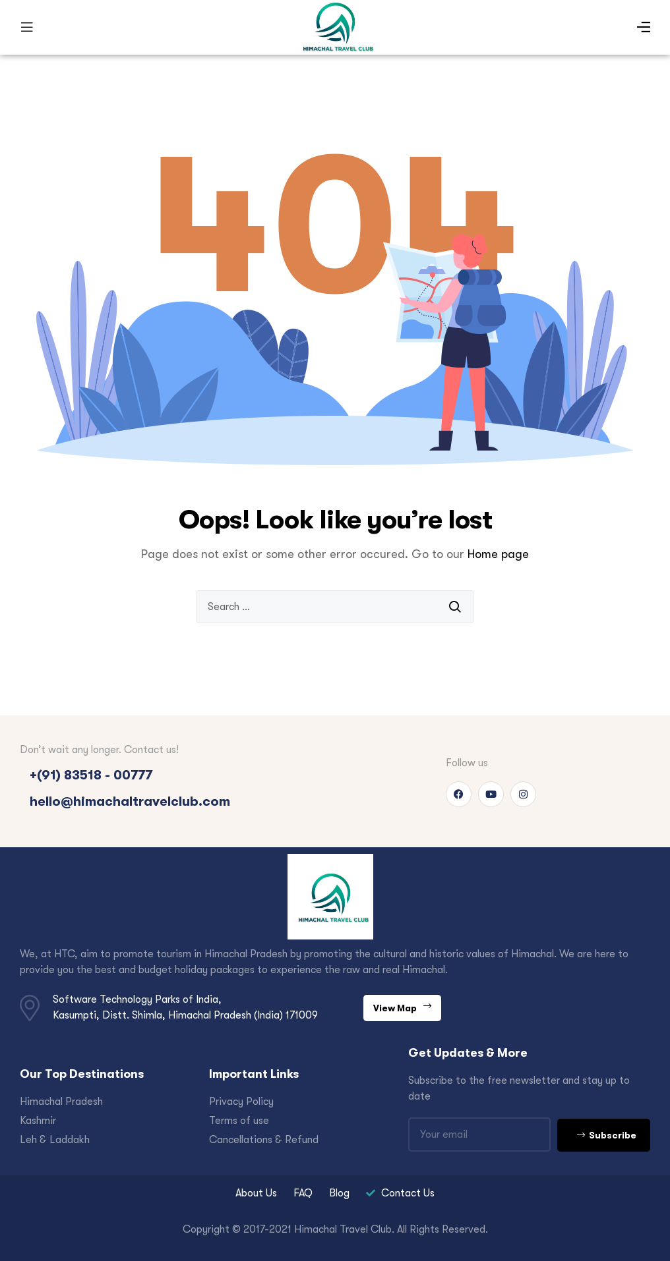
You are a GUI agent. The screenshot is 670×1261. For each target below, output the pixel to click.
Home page (498, 554)
